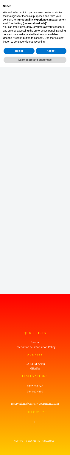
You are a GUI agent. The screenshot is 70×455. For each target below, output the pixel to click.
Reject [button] (19, 438)
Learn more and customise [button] (35, 447)
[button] (64, 6)
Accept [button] (51, 438)
